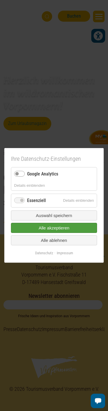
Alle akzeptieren (54, 227)
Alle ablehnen (54, 240)
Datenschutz (44, 253)
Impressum (65, 253)
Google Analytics (42, 174)
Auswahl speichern (54, 215)
